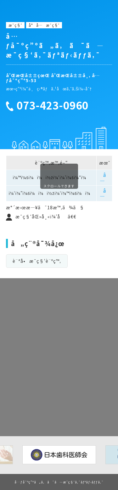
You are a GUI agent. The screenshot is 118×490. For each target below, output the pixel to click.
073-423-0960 (52, 105)
